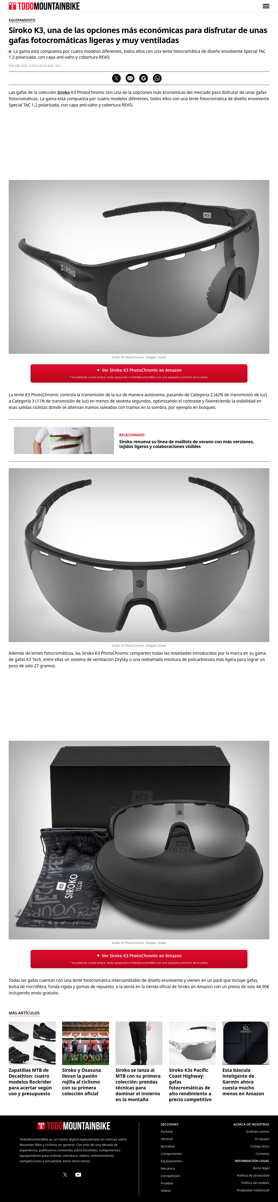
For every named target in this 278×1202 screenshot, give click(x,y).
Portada (167, 1131)
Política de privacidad (253, 1175)
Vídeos (166, 1190)
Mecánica (168, 1168)
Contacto (262, 1153)
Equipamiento (171, 1161)
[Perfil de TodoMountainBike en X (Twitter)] (65, 1174)
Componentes (171, 1153)
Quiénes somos (257, 1131)
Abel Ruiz (21, 66)
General (167, 1139)
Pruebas (167, 1183)
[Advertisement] (139, 143)
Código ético (259, 1146)
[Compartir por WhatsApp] (157, 78)
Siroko (63, 92)
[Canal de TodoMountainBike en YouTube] (78, 1174)
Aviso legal (261, 1168)
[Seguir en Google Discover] (143, 78)
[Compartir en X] (116, 78)
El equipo (262, 1139)
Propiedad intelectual (253, 1190)
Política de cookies (255, 1182)
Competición (170, 1176)
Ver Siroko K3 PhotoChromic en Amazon (142, 370)
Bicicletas (168, 1146)
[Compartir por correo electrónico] (130, 78)
